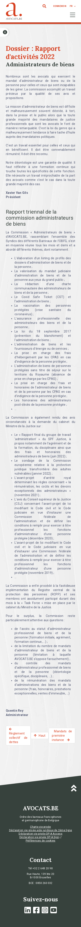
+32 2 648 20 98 (43, 868)
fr (71, 6)
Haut (42, 735)
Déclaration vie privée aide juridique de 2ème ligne (40, 830)
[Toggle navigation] (72, 15)
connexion (59, 6)
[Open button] (4, 32)
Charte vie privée (40, 826)
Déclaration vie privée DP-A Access (40, 833)
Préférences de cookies (41, 840)
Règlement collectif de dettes (18, 738)
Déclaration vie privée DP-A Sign (40, 837)
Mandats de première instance (62, 736)
